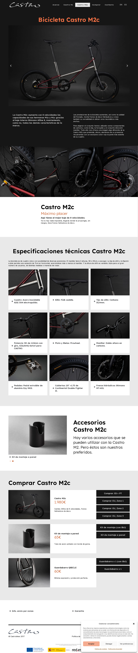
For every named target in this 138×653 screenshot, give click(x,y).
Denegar (109, 644)
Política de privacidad (115, 649)
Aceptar (91, 644)
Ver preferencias (126, 644)
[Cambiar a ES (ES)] (125, 4)
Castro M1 (68, 5)
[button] (134, 624)
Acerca (56, 5)
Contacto (109, 5)
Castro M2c (82, 5)
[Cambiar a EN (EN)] (121, 4)
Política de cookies (101, 649)
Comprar (96, 5)
